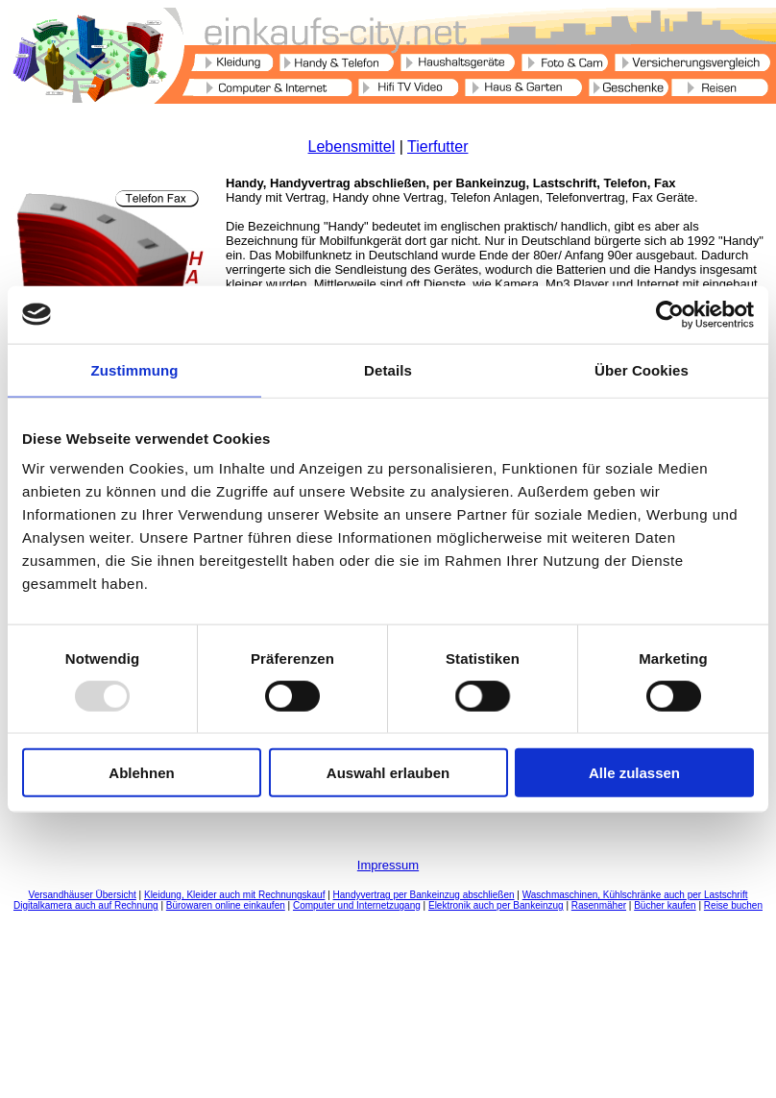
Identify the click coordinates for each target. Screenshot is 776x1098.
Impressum (388, 865)
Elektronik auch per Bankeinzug (496, 905)
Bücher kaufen (665, 905)
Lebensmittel (352, 146)
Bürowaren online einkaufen (225, 905)
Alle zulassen (634, 773)
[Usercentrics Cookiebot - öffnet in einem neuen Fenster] (670, 314)
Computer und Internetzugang (357, 905)
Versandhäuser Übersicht (82, 895)
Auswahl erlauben (388, 773)
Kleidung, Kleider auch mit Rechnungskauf (234, 895)
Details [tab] (388, 369)
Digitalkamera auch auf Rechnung (85, 905)
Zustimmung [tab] (135, 369)
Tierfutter (437, 146)
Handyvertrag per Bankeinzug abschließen (424, 895)
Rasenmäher (598, 905)
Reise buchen (733, 905)
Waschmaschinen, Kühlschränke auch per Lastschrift (635, 895)
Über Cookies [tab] (641, 369)
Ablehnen (141, 773)
